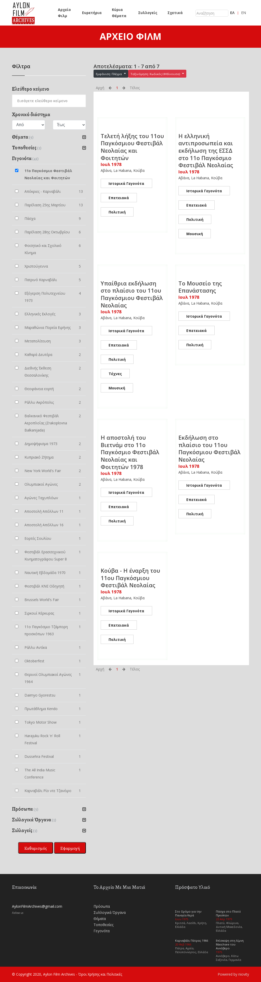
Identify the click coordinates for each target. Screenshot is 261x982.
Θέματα (100, 918)
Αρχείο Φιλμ (64, 12)
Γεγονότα (102, 930)
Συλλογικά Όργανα (110, 912)
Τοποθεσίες (103, 924)
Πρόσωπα (102, 906)
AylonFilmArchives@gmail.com (37, 906)
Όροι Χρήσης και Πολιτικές (100, 974)
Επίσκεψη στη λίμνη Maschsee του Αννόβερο (230, 944)
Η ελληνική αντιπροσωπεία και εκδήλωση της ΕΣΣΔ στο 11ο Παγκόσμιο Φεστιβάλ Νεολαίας (205, 150)
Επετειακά (119, 197)
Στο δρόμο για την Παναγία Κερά (188, 913)
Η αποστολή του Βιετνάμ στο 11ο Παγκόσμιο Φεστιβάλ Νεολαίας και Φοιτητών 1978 (130, 452)
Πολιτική (117, 212)
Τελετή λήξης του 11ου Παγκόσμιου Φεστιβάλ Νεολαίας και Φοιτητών (132, 147)
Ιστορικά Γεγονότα (126, 183)
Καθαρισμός (35, 848)
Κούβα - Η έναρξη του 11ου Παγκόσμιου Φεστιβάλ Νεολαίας (130, 578)
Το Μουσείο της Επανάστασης (200, 286)
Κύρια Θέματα (119, 12)
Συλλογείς (147, 12)
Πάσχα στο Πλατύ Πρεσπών (228, 913)
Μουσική (194, 233)
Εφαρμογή (70, 848)
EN (243, 12)
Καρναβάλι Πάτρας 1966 (191, 940)
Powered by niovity (233, 974)
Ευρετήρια (92, 12)
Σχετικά (175, 12)
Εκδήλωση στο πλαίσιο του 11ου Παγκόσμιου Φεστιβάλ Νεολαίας (209, 448)
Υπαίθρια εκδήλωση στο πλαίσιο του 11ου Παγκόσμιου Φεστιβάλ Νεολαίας (132, 294)
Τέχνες (115, 373)
